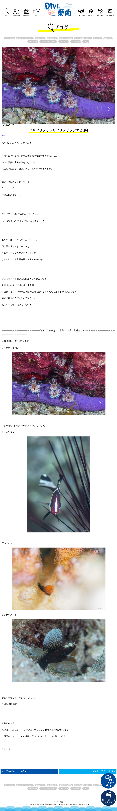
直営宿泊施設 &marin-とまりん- (108, 798)
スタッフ (36, 16)
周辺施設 (100, 16)
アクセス (91, 16)
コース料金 (81, 16)
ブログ (6, 16)
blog (3, 135)
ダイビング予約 (108, 780)
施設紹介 (26, 16)
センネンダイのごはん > (103, 771)
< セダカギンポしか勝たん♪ (15, 771)
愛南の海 (16, 16)
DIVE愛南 (58, 8)
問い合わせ (110, 16)
